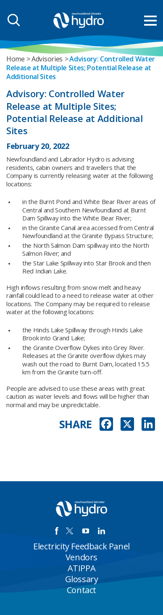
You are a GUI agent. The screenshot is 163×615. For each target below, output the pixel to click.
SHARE (75, 424)
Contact (81, 590)
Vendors (81, 557)
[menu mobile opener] (150, 21)
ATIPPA (82, 568)
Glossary (81, 579)
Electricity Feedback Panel (81, 546)
